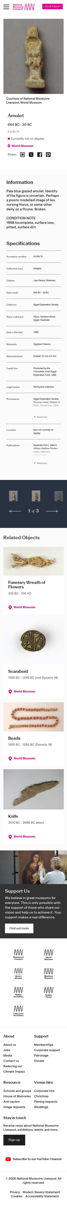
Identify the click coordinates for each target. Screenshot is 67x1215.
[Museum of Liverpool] (18, 954)
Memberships (43, 1044)
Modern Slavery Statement (41, 1192)
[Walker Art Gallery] (18, 992)
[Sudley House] (49, 992)
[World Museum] (49, 954)
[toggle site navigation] (6, 7)
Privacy (15, 1192)
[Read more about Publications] (47, 455)
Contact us (11, 1061)
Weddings (41, 1107)
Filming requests (46, 1101)
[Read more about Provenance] (47, 408)
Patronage (41, 1055)
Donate (39, 1061)
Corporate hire (44, 1091)
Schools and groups (17, 1091)
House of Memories (17, 1096)
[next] (52, 511)
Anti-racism (11, 1101)
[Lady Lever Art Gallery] (18, 1011)
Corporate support (47, 1050)
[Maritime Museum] (49, 973)
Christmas (41, 1096)
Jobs (6, 1050)
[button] (13, 498)
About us (9, 1044)
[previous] (15, 511)
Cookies (17, 1196)
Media (7, 1055)
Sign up (14, 1140)
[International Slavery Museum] (18, 973)
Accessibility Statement (42, 1196)
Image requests (14, 1107)
